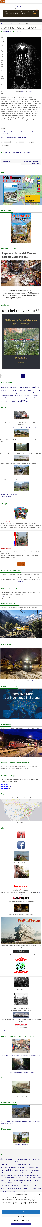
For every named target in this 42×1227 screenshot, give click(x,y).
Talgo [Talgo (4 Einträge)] (35, 1185)
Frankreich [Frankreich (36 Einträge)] (36, 390)
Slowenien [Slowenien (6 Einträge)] (38, 1183)
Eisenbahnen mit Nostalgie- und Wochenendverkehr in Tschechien (21, 427)
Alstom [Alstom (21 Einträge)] (2, 387)
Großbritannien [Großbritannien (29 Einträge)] (6, 393)
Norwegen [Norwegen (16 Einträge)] (21, 395)
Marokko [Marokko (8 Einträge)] (8, 395)
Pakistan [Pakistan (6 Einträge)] (39, 1177)
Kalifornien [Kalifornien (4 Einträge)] (28, 1173)
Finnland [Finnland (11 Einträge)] (29, 390)
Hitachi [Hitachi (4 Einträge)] (26, 1170)
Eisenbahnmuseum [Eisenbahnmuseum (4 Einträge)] (16, 1167)
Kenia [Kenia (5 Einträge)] (7, 1175)
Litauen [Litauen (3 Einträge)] (22, 1175)
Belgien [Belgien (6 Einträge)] (37, 1159)
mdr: (21, 421)
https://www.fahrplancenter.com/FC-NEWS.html (12, 596)
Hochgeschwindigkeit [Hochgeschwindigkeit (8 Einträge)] (18, 393)
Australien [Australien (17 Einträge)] (19, 387)
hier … (40, 529)
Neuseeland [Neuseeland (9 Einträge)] (15, 395)
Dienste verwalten (6, 1207)
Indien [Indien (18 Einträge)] (25, 393)
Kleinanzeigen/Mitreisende (21, 1144)
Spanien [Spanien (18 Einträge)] (28, 398)
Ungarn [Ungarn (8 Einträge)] (19, 401)
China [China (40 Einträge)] (36, 387)
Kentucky (5, 152)
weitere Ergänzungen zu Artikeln (9, 494)
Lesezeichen (27, 152)
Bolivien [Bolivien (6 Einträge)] (4, 1162)
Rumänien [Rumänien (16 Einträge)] (36, 395)
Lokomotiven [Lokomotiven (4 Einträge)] (27, 1175)
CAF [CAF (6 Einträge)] (32, 1162)
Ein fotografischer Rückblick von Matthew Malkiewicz (21, 1072)
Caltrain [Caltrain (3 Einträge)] (34, 1162)
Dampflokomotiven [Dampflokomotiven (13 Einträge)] (5, 390)
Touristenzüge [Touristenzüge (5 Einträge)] (8, 1188)
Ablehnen (21, 1216)
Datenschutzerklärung (17, 1224)
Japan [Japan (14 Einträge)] (39, 393)
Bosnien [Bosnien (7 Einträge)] (24, 387)
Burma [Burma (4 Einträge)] (29, 1162)
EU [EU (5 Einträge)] (33, 1167)
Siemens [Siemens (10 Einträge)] (19, 398)
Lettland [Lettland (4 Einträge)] (19, 1175)
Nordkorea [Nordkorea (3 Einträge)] (28, 1177)
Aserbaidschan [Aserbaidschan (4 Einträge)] (22, 1159)
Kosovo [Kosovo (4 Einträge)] (15, 1175)
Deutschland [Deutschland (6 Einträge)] (29, 1165)
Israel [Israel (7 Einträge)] (15, 1173)
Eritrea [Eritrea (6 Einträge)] (26, 1167)
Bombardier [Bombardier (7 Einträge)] (9, 1162)
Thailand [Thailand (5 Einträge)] (2, 1188)
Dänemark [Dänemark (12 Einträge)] (19, 390)
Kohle (9, 152)
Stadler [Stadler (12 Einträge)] (32, 398)
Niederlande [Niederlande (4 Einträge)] (22, 1177)
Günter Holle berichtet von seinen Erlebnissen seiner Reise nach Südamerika (21, 1055)
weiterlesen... (38, 559)
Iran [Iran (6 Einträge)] (13, 1173)
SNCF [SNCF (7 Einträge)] (1, 1186)
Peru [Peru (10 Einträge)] (25, 395)
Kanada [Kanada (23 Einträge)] (3, 395)
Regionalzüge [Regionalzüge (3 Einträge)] (19, 1180)
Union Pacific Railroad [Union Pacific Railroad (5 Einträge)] (5, 1192)
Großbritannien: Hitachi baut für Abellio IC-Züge (32, 162)
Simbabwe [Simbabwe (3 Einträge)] (28, 1183)
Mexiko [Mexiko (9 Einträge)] (11, 395)
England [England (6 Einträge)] (23, 1167)
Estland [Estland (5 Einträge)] (30, 1167)
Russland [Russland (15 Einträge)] (3, 398)
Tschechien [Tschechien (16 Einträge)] (7, 401)
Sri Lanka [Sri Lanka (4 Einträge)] (11, 1185)
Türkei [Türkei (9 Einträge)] (11, 401)
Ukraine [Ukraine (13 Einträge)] (15, 401)
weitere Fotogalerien (6, 496)
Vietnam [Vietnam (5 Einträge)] (17, 1192)
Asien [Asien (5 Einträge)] (26, 1159)
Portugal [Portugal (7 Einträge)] (14, 1180)
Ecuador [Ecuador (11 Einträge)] (25, 390)
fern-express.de (21, 6)
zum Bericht (33, 681)
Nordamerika (14, 23)
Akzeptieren (21, 1211)
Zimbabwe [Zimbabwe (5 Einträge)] (25, 1192)
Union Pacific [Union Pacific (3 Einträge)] (38, 1188)
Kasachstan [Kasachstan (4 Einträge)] (2, 1175)
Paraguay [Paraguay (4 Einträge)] (2, 1180)
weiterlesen (21, 581)
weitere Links (3, 1031)
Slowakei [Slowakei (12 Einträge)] (23, 398)
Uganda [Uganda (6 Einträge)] (25, 1188)
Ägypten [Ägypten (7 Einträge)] (30, 1192)
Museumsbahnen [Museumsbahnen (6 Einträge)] (8, 1177)
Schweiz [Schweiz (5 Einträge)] (14, 1183)
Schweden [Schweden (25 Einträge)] (9, 398)
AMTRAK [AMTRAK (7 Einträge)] (6, 387)
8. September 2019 (7, 31)
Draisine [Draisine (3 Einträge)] (34, 1165)
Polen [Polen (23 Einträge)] (29, 395)
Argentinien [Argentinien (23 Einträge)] (12, 387)
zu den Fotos (35, 479)
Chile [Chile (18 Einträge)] (32, 387)
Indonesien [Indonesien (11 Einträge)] (30, 393)
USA (21, 152)
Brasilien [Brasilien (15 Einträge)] (28, 387)
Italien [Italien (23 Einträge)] (35, 393)
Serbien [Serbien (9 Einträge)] (15, 398)
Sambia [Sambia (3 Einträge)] (1, 1183)
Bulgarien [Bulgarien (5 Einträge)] (25, 1162)
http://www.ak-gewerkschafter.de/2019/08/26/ (14, 137)
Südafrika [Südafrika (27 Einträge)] (37, 398)
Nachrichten (6, 23)
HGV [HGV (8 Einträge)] (13, 393)
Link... (5, 783)
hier (32, 609)
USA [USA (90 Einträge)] (23, 401)
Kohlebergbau (15, 152)
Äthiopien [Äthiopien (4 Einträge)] (34, 1191)
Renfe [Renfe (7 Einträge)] (32, 395)
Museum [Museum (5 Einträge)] (2, 1177)
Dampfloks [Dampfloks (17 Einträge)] (14, 390)
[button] (39, 1194)
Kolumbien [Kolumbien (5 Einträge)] (10, 1175)
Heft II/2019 (5, 161)
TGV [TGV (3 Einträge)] (38, 1185)
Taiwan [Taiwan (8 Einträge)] (2, 401)
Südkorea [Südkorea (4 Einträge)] (28, 1185)
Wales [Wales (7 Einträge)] (27, 401)
